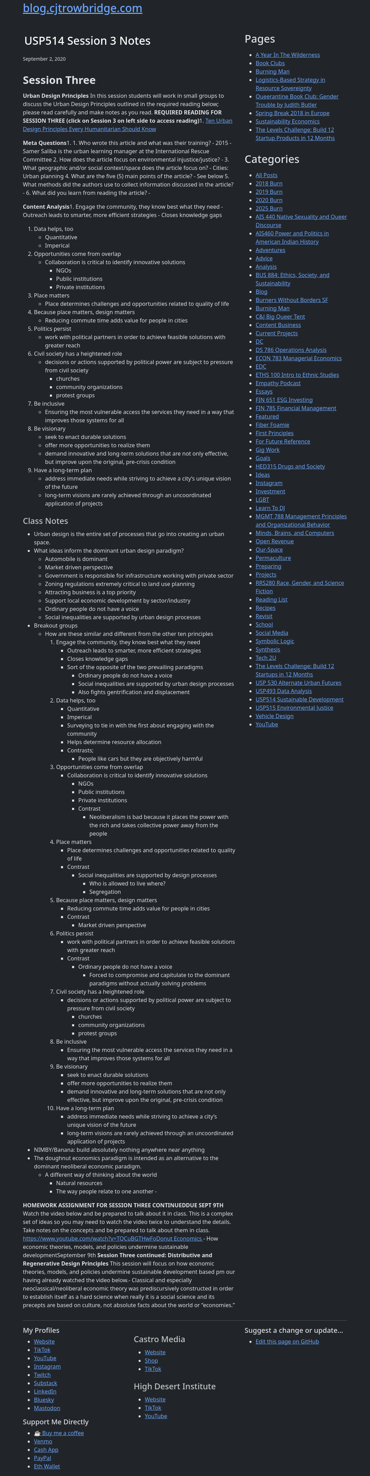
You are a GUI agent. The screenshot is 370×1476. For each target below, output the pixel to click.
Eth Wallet (47, 1466)
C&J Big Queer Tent (280, 316)
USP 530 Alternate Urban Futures (299, 683)
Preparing (268, 566)
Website (44, 1341)
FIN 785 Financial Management (296, 408)
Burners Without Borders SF (292, 300)
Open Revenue (275, 541)
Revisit (264, 616)
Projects (266, 574)
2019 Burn (269, 192)
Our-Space (269, 549)
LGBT (262, 499)
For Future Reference (283, 441)
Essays (264, 391)
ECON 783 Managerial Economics (299, 358)
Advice (264, 258)
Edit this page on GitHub (287, 1341)
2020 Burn (269, 200)
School (264, 624)
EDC (261, 366)
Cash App (46, 1449)
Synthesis (268, 649)
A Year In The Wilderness (288, 55)
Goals (263, 458)
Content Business (278, 325)
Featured (267, 416)
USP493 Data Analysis (284, 691)
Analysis (266, 266)
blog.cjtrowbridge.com (82, 7)
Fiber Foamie (272, 425)
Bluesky (44, 1400)
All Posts (267, 175)
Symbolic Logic (275, 641)
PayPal (42, 1458)
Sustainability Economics (288, 121)
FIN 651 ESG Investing (284, 400)
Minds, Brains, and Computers (295, 533)
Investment (270, 491)
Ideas (263, 474)
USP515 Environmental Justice (294, 707)
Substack (45, 1383)
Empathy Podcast (278, 383)
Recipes (265, 608)
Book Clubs (270, 63)
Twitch (42, 1375)
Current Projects (277, 333)
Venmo (43, 1441)
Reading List (272, 599)
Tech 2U (266, 658)
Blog (261, 291)
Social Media (272, 633)
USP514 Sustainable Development (300, 699)
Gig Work (268, 450)
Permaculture (273, 558)
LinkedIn (45, 1391)
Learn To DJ (270, 508)
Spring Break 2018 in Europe (292, 113)
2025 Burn (269, 208)
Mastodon (47, 1408)
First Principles (274, 433)
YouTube (267, 724)
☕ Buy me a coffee (59, 1433)
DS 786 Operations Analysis (291, 350)
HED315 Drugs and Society (290, 466)
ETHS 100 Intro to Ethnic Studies (297, 375)
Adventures (270, 250)
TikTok (42, 1350)
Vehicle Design (275, 716)
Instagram (269, 483)
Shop (151, 1360)
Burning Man (273, 71)
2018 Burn (269, 183)
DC (259, 341)
